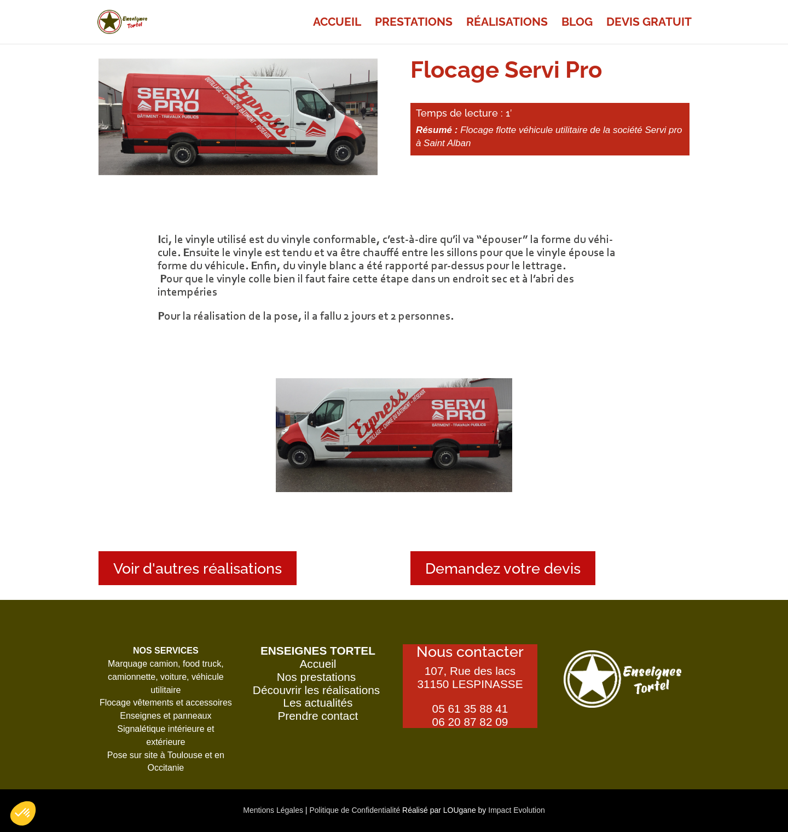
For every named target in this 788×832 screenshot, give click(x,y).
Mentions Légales (274, 810)
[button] (23, 813)
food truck (202, 663)
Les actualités (317, 702)
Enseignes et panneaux (165, 715)
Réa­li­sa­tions (507, 23)
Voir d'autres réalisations (197, 568)
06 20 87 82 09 (470, 721)
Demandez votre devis (503, 568)
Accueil (337, 23)
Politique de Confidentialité (354, 810)
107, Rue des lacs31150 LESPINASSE (470, 677)
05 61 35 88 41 (470, 708)
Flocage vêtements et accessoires (166, 702)
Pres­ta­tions (414, 23)
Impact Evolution (516, 810)
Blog (577, 23)
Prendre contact (318, 715)
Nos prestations (318, 677)
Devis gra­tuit (649, 23)
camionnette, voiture (147, 676)
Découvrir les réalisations (318, 690)
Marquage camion (143, 663)
